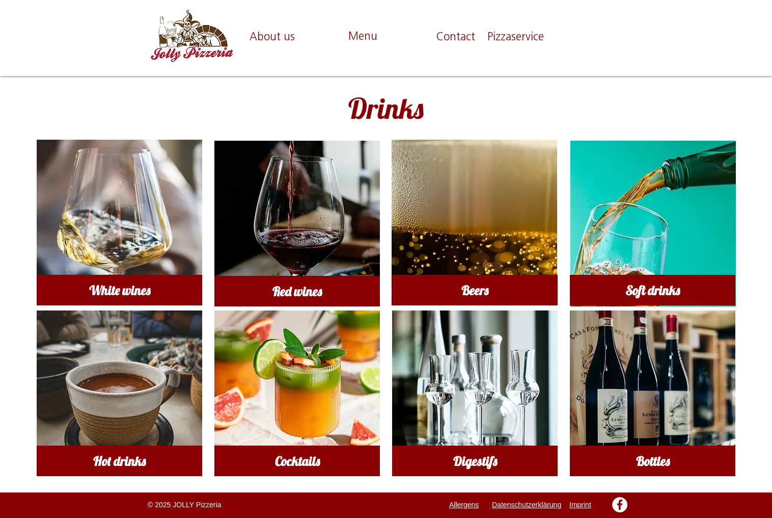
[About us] (272, 37)
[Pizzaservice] (515, 37)
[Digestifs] (475, 461)
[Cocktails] (297, 461)
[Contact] (455, 37)
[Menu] (363, 37)
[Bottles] (652, 461)
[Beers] (475, 290)
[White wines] (119, 290)
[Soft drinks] (652, 290)
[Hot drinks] (119, 461)
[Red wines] (297, 291)
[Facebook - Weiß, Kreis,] (619, 504)
